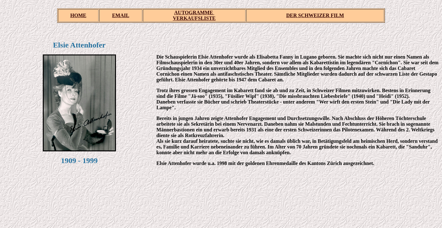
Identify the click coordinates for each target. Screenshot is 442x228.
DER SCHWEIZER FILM (315, 15)
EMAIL (120, 15)
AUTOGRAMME (194, 12)
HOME (78, 15)
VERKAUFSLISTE (194, 18)
